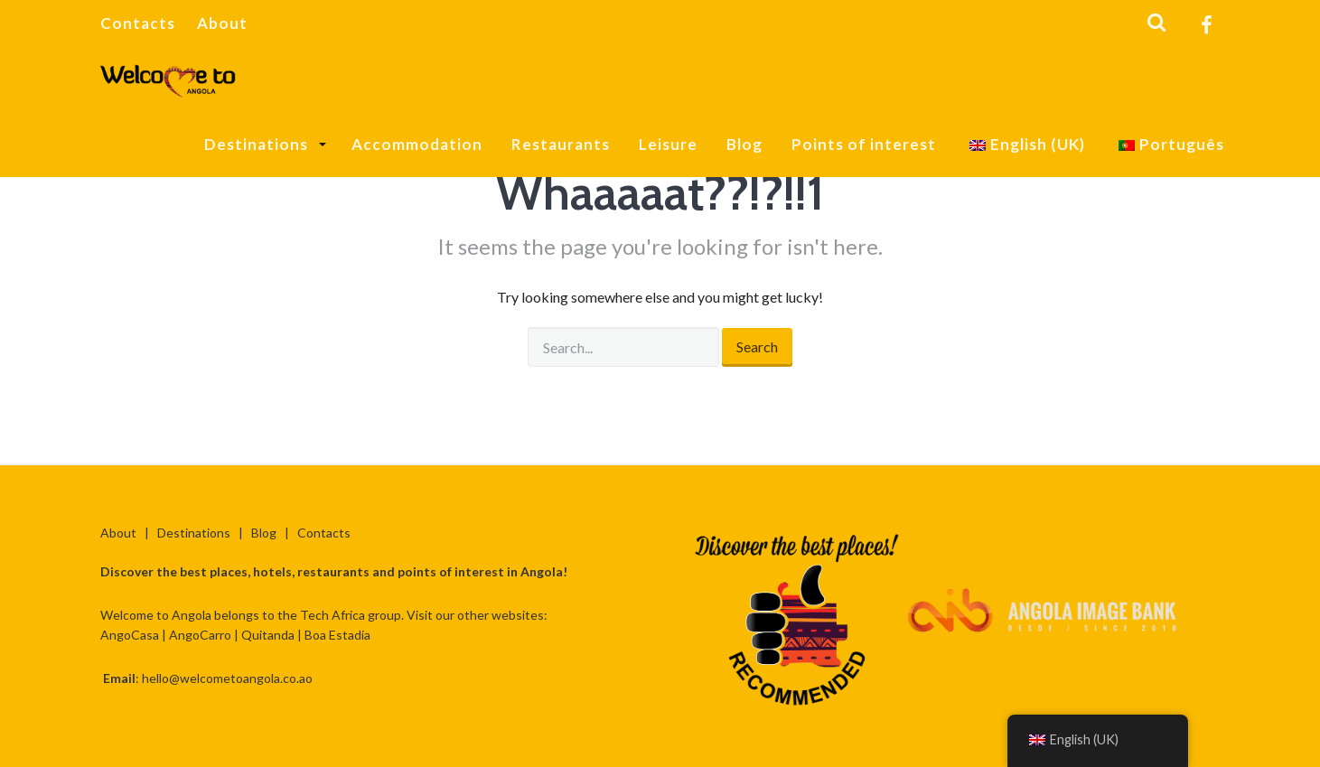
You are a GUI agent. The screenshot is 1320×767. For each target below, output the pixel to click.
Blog (744, 144)
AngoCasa (129, 634)
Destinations (258, 144)
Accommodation (416, 144)
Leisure (668, 144)
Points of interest (863, 144)
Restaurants (560, 144)
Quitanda (268, 634)
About (222, 23)
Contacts (137, 23)
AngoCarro (200, 634)
